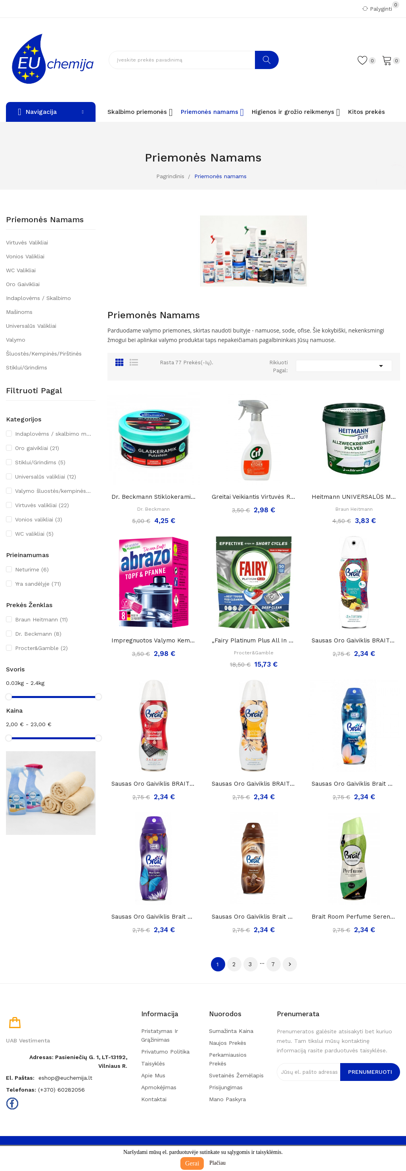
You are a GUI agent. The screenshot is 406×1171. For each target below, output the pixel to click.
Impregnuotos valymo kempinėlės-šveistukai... (153, 640)
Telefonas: (21, 1089)
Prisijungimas (226, 1087)
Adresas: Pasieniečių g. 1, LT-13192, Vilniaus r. (78, 1061)
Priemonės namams (45, 219)
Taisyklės (153, 1063)
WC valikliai (21, 270)
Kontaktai (154, 1099)
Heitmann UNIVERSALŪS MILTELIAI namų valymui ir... (354, 496)
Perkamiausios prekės (228, 1059)
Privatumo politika (165, 1051)
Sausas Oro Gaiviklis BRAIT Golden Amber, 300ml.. (254, 783)
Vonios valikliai (25, 256)
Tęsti (289, 964)
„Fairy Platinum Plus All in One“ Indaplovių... (254, 640)
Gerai (192, 1163)
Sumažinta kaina (231, 1031)
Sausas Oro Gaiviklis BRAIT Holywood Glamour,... (153, 783)
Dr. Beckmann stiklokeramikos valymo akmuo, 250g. (153, 496)
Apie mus (153, 1075)
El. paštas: (20, 1078)
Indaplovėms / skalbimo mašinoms (38, 305)
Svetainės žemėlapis (236, 1075)
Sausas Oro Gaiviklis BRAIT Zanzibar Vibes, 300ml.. (354, 640)
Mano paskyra (227, 1099)
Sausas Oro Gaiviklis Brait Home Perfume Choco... (254, 916)
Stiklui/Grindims (26, 367)
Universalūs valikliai (31, 326)
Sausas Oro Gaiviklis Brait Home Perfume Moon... (153, 916)
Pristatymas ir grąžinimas (159, 1035)
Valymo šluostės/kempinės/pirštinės (44, 346)
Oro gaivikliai (23, 284)
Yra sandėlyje (38, 584)
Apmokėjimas (158, 1087)
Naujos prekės (227, 1043)
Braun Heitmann (41, 619)
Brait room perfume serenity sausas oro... (354, 916)
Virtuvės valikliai (27, 242)
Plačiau (217, 1163)
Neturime (32, 569)
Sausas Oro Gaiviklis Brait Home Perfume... (354, 783)
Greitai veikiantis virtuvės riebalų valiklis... (254, 496)
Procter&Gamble (41, 648)
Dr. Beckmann (38, 634)
